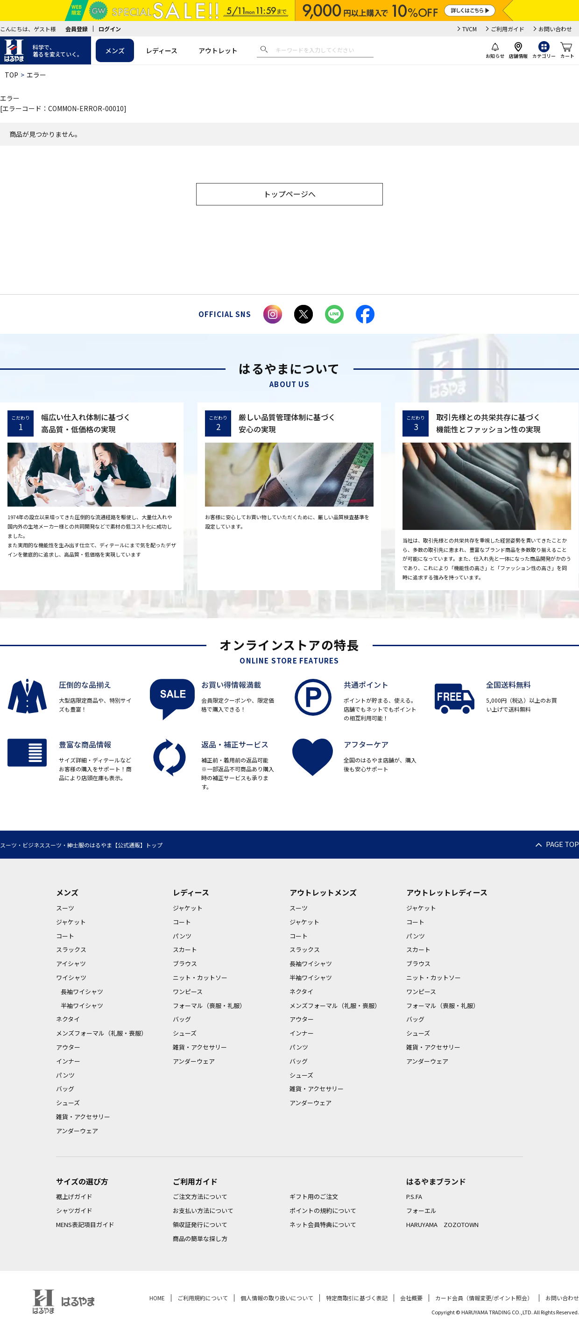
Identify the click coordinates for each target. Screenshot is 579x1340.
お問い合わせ (555, 29)
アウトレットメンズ (323, 892)
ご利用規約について (202, 1298)
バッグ (65, 1088)
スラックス (71, 949)
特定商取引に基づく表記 (357, 1298)
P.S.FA (414, 1196)
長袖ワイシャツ (82, 991)
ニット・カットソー (200, 977)
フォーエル (421, 1210)
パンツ (65, 1075)
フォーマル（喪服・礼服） (209, 1005)
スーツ (65, 907)
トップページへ (289, 193)
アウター (68, 1047)
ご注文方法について (200, 1196)
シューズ (68, 1102)
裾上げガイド (74, 1196)
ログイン (110, 29)
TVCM (469, 29)
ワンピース (188, 991)
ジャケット (71, 921)
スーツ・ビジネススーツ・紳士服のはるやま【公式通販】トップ (81, 845)
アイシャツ (71, 963)
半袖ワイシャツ (82, 1005)
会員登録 (76, 29)
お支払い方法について (203, 1210)
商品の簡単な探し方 (200, 1238)
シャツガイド (74, 1210)
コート (65, 935)
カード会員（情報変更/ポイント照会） (484, 1298)
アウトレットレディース (446, 892)
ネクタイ (68, 1019)
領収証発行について (200, 1224)
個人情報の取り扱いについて (276, 1298)
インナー (68, 1061)
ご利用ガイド (507, 29)
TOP (11, 74)
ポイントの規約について (323, 1210)
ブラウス (185, 963)
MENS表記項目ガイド (85, 1224)
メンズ (115, 50)
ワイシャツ (71, 977)
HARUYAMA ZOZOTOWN (442, 1224)
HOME (157, 1298)
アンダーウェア (77, 1130)
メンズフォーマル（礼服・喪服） (101, 1033)
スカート (185, 949)
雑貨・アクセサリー (83, 1116)
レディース (161, 50)
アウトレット (218, 50)
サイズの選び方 (82, 1181)
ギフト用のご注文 (314, 1196)
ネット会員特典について (323, 1224)
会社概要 (411, 1298)
